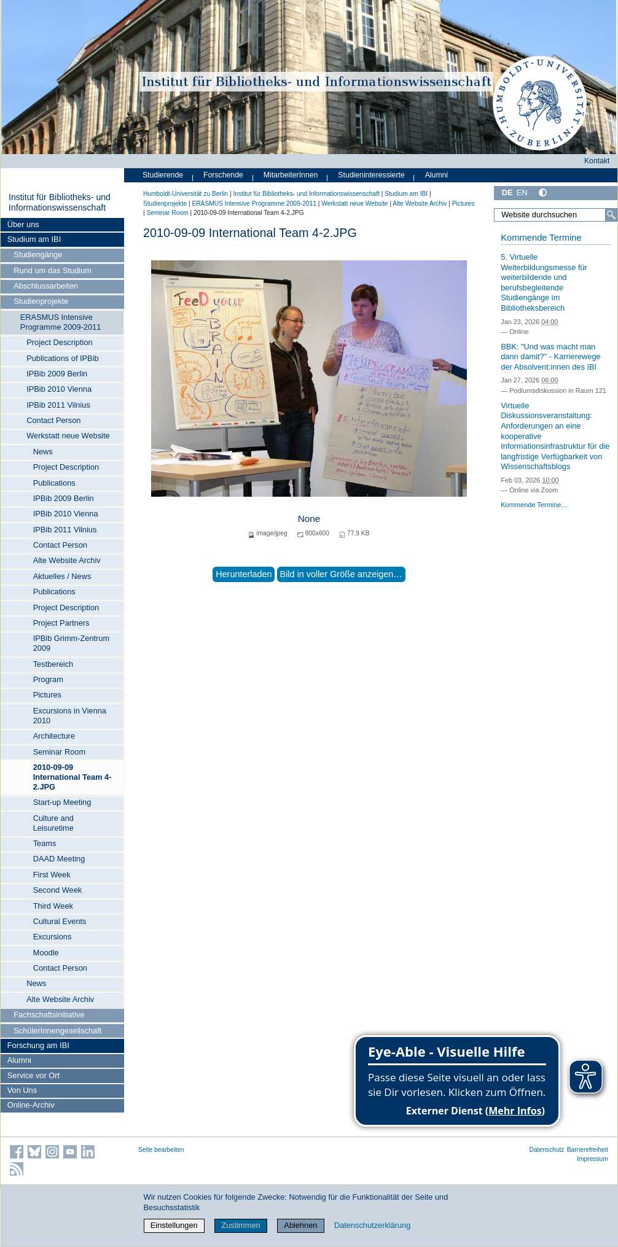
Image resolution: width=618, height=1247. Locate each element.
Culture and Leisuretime (53, 823)
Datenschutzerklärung (372, 1225)
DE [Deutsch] (507, 192)
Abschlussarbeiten (46, 285)
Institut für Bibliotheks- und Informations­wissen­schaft (60, 202)
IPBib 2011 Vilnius (58, 405)
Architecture (54, 735)
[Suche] (611, 215)
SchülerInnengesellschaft (57, 1030)
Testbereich (53, 664)
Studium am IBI (34, 239)
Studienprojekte (41, 301)
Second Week (57, 890)
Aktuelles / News (62, 576)
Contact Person (53, 420)
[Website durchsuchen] (555, 215)
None (309, 518)
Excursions (52, 936)
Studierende (163, 175)
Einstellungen (174, 1225)
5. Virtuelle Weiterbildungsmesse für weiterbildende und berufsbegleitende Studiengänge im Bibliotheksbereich (544, 282)
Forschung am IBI (38, 1045)
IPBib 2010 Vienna (59, 389)
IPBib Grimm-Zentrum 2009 (71, 643)
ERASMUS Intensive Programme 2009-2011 (60, 322)
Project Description (59, 342)
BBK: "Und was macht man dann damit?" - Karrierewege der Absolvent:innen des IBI (550, 356)
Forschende (223, 175)
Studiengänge (38, 254)
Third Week (53, 906)
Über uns (23, 224)
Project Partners (61, 622)
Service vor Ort (33, 1075)
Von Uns (22, 1090)
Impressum (592, 1159)
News (43, 451)
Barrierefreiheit (587, 1149)
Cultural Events (60, 921)
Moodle (46, 952)
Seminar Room (59, 751)
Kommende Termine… (534, 504)
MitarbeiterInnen (291, 175)
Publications (54, 483)
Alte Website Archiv (67, 560)
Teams (45, 843)
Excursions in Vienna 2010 (69, 715)
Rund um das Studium (53, 270)
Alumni (19, 1060)
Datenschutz (547, 1149)
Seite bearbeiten (161, 1149)
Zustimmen (240, 1225)
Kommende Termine (541, 238)
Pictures (47, 694)
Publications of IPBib (62, 358)
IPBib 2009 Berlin (56, 373)
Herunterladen (244, 574)
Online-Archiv (31, 1104)
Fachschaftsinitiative (49, 1014)
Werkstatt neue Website (67, 435)
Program (48, 679)
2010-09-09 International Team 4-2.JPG (72, 777)
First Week (52, 874)
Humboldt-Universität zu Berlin (185, 193)
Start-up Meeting (62, 802)
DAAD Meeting (59, 858)
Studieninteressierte (371, 175)
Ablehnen (300, 1225)
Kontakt (597, 161)
